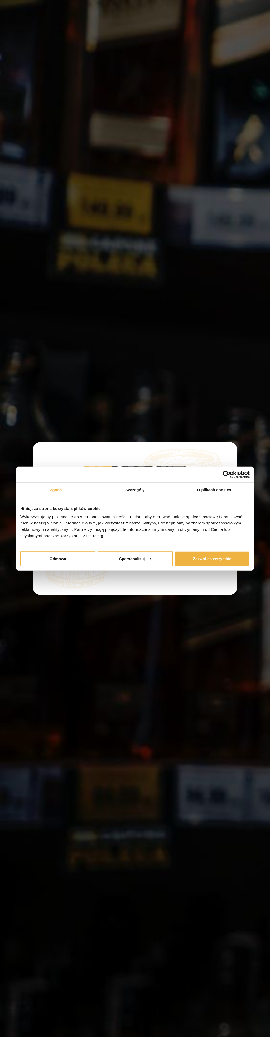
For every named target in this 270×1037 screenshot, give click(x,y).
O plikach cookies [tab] (214, 489)
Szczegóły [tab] (134, 489)
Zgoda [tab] (56, 489)
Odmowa (58, 558)
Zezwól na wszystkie (212, 558)
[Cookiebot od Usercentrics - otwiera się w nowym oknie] (227, 474)
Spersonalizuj (135, 558)
